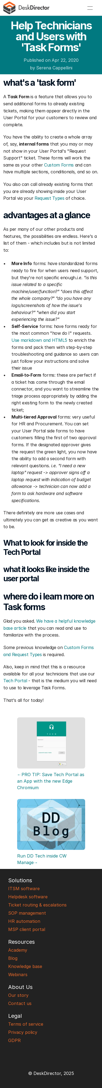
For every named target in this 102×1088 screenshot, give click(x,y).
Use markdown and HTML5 (39, 340)
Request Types (49, 198)
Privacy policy (22, 1032)
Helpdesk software (28, 896)
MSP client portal (26, 929)
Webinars (17, 974)
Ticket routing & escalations (37, 905)
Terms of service (25, 1024)
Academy (17, 950)
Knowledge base (25, 966)
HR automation (24, 921)
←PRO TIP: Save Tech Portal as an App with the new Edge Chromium (51, 781)
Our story (18, 995)
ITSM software (24, 888)
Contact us (20, 1003)
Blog (12, 958)
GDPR (14, 1040)
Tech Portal (15, 680)
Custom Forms (59, 165)
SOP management (27, 913)
